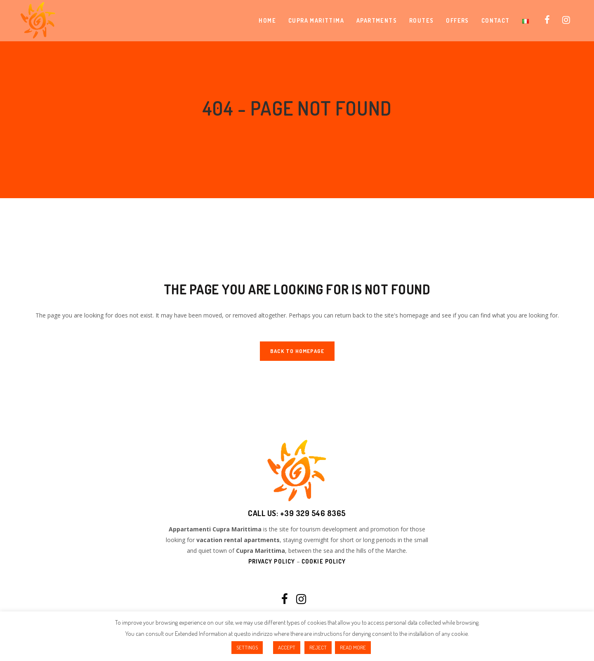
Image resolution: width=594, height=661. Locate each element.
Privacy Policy (271, 561)
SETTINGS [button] (247, 647)
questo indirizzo (253, 633)
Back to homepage (297, 351)
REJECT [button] (318, 647)
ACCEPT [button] (286, 647)
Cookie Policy (324, 561)
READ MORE (353, 647)
